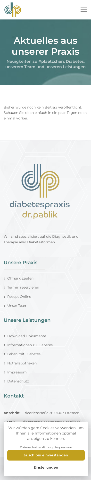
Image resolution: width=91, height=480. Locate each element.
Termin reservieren (21, 287)
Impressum (15, 372)
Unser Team (15, 305)
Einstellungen (45, 467)
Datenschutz (16, 381)
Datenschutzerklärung (36, 447)
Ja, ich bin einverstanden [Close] (46, 455)
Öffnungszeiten (18, 278)
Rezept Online (17, 296)
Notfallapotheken (20, 363)
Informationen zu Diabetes (28, 345)
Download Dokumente (25, 336)
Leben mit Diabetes (22, 354)
